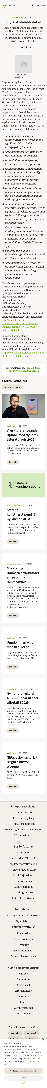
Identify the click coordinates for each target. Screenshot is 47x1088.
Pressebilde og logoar (23, 956)
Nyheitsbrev (23, 921)
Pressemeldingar (23, 950)
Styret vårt (23, 985)
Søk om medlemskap (23, 869)
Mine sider (23, 852)
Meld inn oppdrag (23, 818)
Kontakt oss (23, 979)
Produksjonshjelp (23, 875)
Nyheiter (23, 945)
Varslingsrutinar (23, 892)
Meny (43, 5)
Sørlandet (15, 1033)
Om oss (23, 973)
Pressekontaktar (23, 939)
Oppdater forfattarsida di (23, 864)
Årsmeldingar (23, 990)
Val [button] (23, 1083)
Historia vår (23, 996)
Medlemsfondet (23, 835)
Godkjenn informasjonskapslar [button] (23, 1071)
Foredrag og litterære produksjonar (23, 829)
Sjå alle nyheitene (12, 387)
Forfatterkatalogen (23, 823)
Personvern (24, 1013)
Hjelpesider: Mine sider (23, 858)
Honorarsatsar (23, 812)
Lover (23, 1002)
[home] (9, 5)
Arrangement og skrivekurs (23, 915)
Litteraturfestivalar (23, 898)
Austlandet (31, 1033)
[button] (41, 5)
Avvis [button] (23, 1077)
